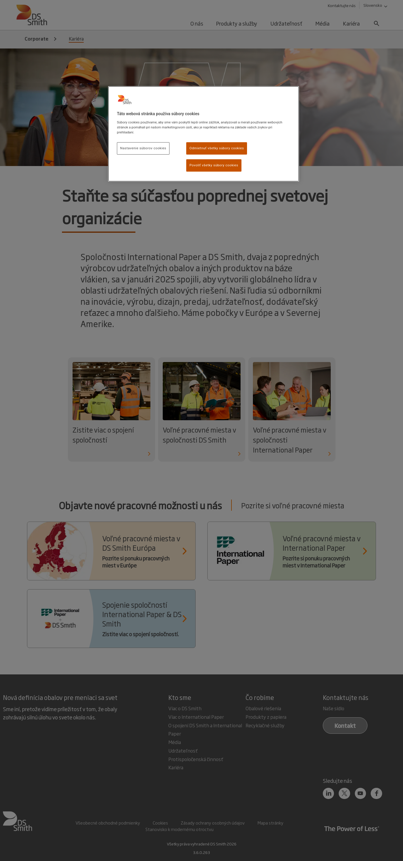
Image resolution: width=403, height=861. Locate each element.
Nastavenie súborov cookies (143, 148)
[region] (203, 134)
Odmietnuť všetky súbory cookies (216, 148)
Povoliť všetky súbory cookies (213, 165)
